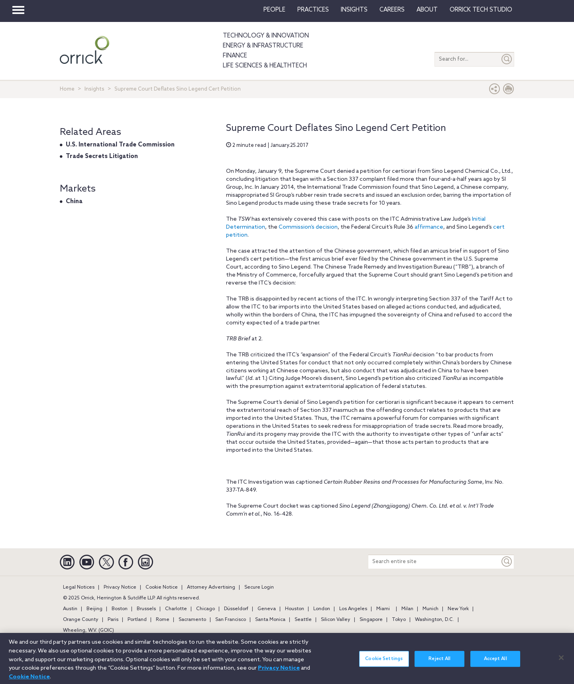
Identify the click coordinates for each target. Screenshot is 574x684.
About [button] (427, 10)
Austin (70, 609)
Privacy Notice (120, 587)
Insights (94, 89)
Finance (235, 55)
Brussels (146, 609)
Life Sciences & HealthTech (265, 65)
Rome (162, 620)
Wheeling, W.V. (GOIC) (88, 630)
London (321, 609)
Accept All (495, 663)
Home (67, 89)
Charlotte (176, 609)
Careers (392, 10)
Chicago (205, 609)
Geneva (267, 609)
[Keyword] (507, 561)
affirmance (429, 227)
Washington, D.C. (434, 620)
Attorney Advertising (211, 587)
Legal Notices (78, 587)
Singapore (371, 620)
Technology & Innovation (266, 36)
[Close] (561, 661)
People (274, 10)
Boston (120, 609)
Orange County (80, 620)
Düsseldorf (236, 609)
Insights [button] (354, 10)
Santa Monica (270, 620)
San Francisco (230, 620)
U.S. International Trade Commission (120, 144)
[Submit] (507, 59)
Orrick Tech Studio (481, 10)
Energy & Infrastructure (263, 45)
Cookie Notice (161, 587)
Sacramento (192, 620)
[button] (494, 90)
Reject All (439, 663)
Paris (113, 620)
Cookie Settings (384, 663)
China (74, 201)
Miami (383, 609)
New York (458, 609)
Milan (407, 609)
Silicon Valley (335, 620)
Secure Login (259, 587)
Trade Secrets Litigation (102, 156)
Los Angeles (353, 609)
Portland (137, 620)
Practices (313, 10)
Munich (430, 609)
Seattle (303, 620)
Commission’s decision (308, 227)
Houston (294, 609)
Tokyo (399, 620)
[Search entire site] (434, 561)
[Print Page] (508, 90)
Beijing (94, 609)
